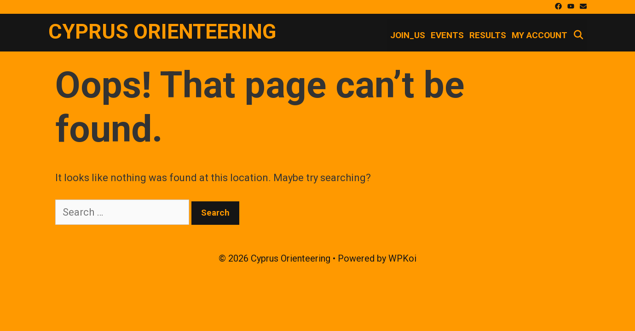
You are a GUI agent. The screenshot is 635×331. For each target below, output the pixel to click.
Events (447, 35)
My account (539, 35)
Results (487, 35)
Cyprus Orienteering (162, 31)
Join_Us (407, 35)
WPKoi (402, 258)
